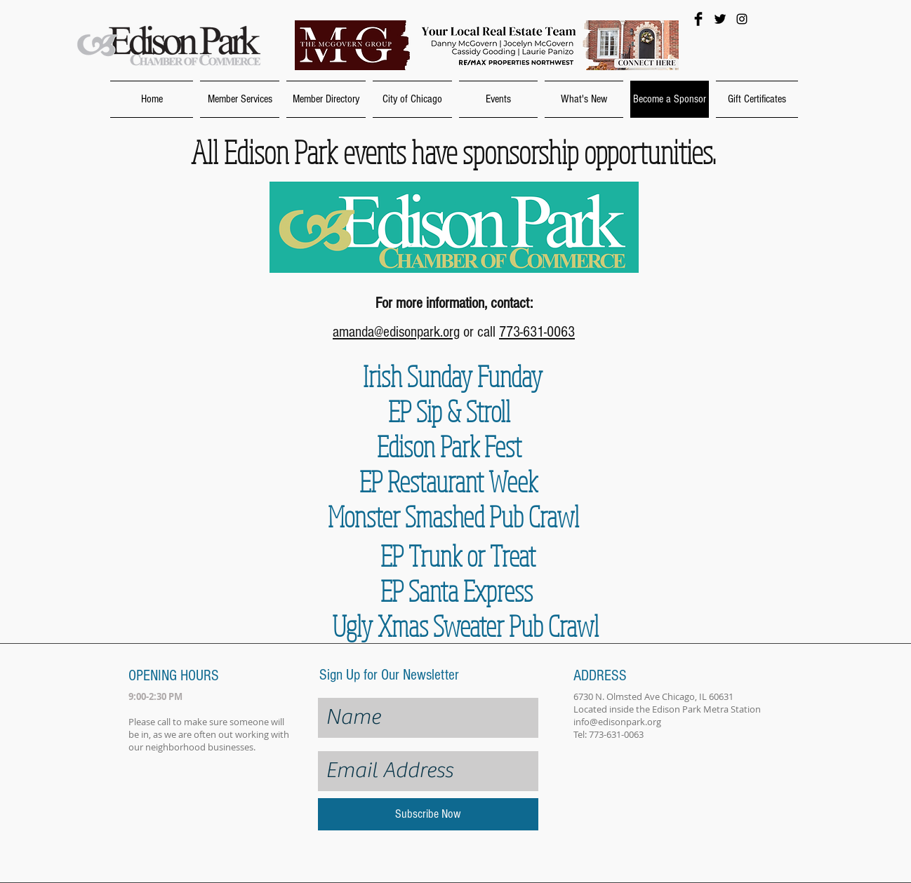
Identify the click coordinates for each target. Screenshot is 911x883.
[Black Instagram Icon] (742, 19)
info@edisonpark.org (617, 721)
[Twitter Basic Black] (720, 19)
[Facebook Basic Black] (698, 19)
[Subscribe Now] (428, 814)
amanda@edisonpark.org (396, 332)
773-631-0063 (537, 332)
